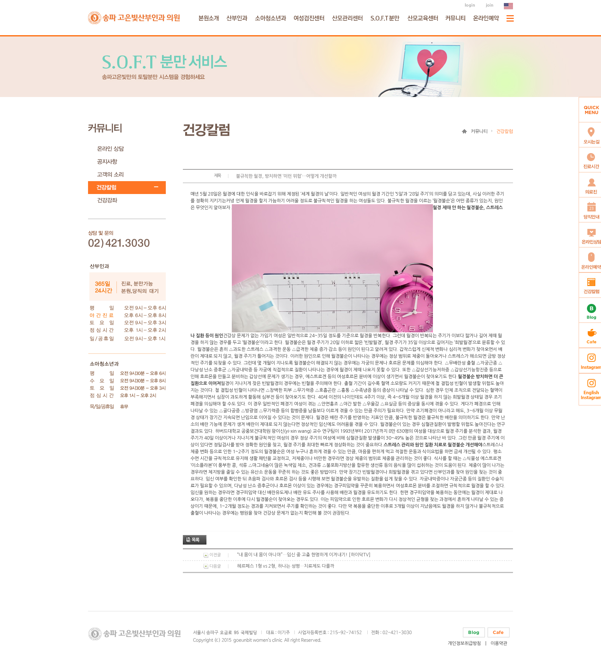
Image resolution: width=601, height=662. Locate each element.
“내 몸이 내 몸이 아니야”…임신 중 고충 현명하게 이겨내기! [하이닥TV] (303, 554)
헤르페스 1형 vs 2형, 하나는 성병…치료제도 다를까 (285, 566)
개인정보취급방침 (464, 643)
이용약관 (499, 643)
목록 (195, 540)
